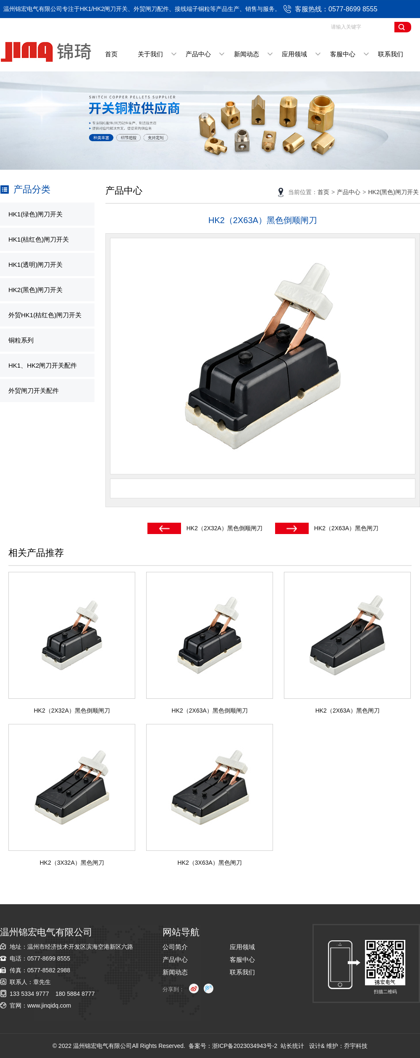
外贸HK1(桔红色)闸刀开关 (44, 314)
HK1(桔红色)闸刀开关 (38, 239)
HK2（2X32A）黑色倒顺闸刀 (224, 528)
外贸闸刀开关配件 (33, 390)
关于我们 (150, 54)
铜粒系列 (21, 340)
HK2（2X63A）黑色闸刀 (346, 528)
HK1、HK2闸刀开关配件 (42, 365)
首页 (111, 54)
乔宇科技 (356, 1045)
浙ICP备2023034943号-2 (245, 1045)
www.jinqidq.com (49, 1005)
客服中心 (342, 54)
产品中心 (198, 54)
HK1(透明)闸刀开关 (35, 264)
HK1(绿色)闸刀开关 (35, 214)
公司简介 (175, 946)
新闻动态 (246, 54)
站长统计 (292, 1045)
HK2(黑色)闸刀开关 (35, 289)
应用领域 (294, 54)
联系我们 (390, 54)
